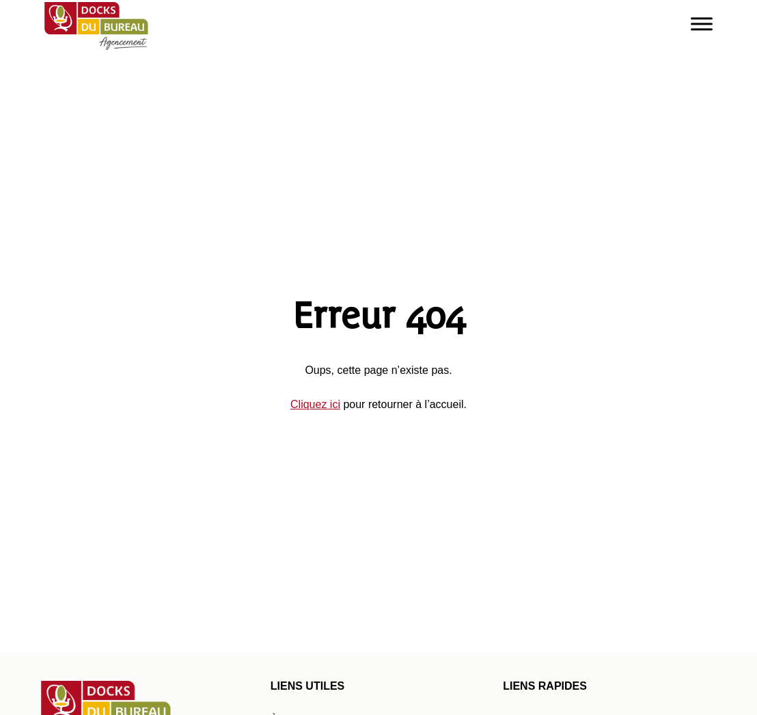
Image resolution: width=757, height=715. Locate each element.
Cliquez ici (315, 404)
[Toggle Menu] (702, 23)
